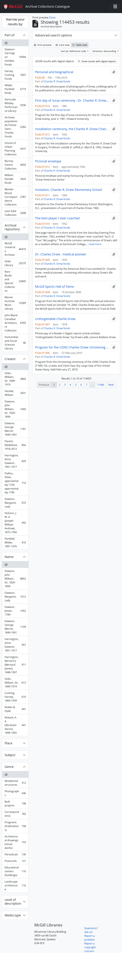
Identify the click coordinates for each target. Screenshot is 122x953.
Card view (63, 44)
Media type (13, 915)
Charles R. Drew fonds (57, 81)
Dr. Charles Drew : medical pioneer (60, 254)
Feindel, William (15, 393)
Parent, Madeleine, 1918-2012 (15, 445)
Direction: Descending (105, 51)
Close (52, 17)
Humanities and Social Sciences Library (15, 342)
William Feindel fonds (15, 178)
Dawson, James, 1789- (15, 610)
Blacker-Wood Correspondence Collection (15, 197)
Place (8, 743)
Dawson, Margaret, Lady (15, 502)
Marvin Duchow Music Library (15, 303)
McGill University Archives (15, 249)
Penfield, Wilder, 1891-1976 (15, 542)
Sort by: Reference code (74, 51)
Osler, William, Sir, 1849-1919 (15, 378)
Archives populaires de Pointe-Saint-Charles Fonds (15, 127)
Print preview (42, 44)
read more (95, 244)
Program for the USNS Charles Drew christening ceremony (72, 347)
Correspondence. (15, 813)
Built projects (15, 803)
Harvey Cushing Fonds (15, 74)
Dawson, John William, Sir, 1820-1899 (15, 409)
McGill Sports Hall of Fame (54, 287)
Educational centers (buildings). (15, 871)
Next (111, 384)
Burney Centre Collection (15, 164)
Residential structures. (15, 782)
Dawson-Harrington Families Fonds (15, 57)
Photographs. (15, 793)
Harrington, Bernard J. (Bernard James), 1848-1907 (15, 664)
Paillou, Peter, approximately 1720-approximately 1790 (15, 483)
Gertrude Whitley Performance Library (15, 105)
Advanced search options (53, 35)
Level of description (13, 901)
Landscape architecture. (15, 885)
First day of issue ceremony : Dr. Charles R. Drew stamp (72, 100)
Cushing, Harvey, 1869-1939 (15, 696)
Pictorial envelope (48, 161)
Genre (9, 767)
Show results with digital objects (97, 61)
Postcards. (15, 861)
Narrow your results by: (15, 21)
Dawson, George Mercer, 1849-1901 (15, 428)
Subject (10, 755)
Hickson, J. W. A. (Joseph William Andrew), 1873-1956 (15, 522)
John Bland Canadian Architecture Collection (15, 322)
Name (9, 557)
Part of (9, 35)
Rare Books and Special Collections (15, 281)
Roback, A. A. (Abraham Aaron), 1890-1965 (15, 725)
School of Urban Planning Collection (15, 148)
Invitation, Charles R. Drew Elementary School (68, 190)
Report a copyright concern (90, 947)
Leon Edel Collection (15, 213)
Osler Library (15, 263)
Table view (79, 44)
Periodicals (15, 855)
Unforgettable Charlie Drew (55, 319)
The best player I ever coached (57, 218)
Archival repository (12, 227)
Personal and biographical (54, 72)
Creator (10, 359)
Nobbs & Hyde (15, 709)
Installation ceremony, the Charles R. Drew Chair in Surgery (72, 129)
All (6, 43)
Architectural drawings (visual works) (15, 842)
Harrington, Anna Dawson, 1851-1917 (15, 461)
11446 (100, 384)
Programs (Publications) (15, 826)
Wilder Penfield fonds (15, 89)
